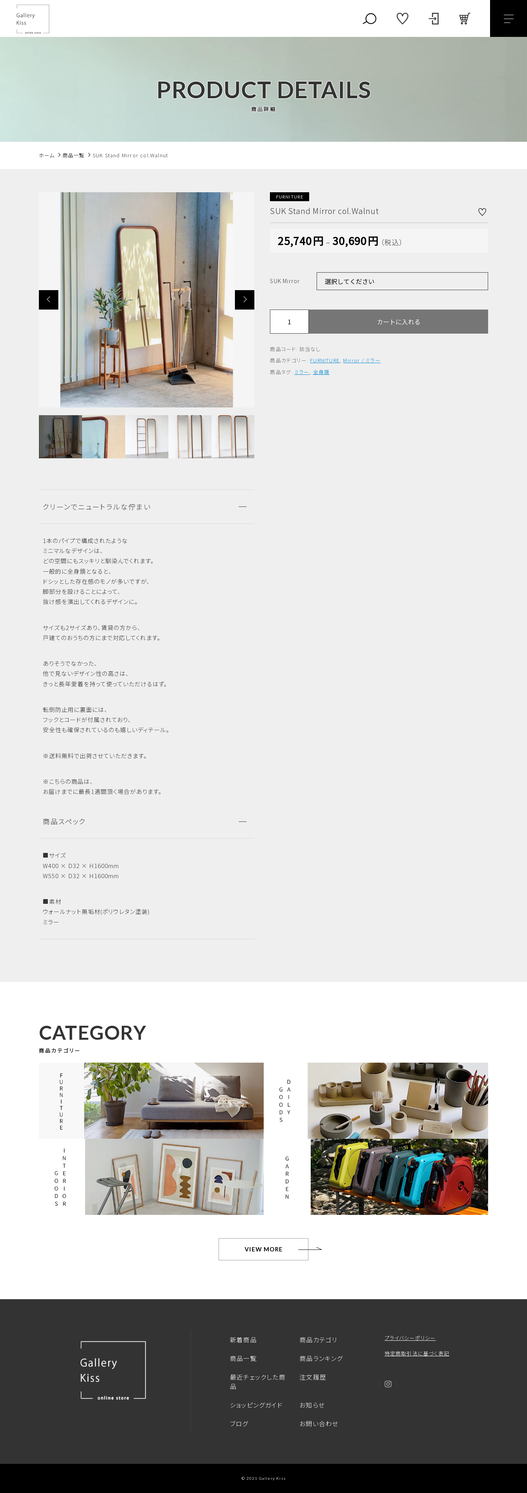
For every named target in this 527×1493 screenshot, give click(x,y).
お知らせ (312, 1404)
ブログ (239, 1423)
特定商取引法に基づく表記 (417, 1353)
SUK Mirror (285, 281)
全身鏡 (321, 372)
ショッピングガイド (256, 1404)
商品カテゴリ (318, 1339)
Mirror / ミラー (361, 360)
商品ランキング (321, 1358)
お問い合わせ (318, 1423)
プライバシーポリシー (410, 1338)
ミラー (302, 372)
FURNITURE (325, 360)
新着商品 (243, 1339)
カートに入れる (398, 321)
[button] (48, 300)
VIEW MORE (264, 1249)
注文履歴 (312, 1377)
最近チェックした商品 (257, 1381)
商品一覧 (243, 1358)
